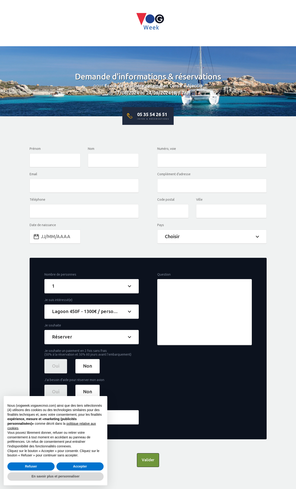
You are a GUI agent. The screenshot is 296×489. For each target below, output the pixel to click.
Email (33, 174)
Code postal (166, 199)
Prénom (35, 149)
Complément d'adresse (174, 174)
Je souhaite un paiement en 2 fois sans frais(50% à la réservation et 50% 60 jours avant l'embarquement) (87, 352)
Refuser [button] (31, 466)
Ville (199, 199)
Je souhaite (52, 325)
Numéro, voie (166, 149)
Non (87, 366)
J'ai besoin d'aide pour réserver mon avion (74, 380)
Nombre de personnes (60, 274)
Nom (91, 149)
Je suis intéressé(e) (58, 300)
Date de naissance (43, 225)
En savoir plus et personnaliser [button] (55, 476)
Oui (55, 366)
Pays (160, 225)
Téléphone (37, 199)
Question (164, 274)
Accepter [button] (80, 466)
